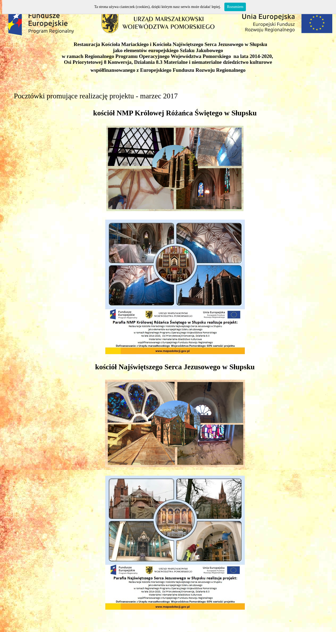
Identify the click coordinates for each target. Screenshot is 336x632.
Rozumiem (235, 7)
